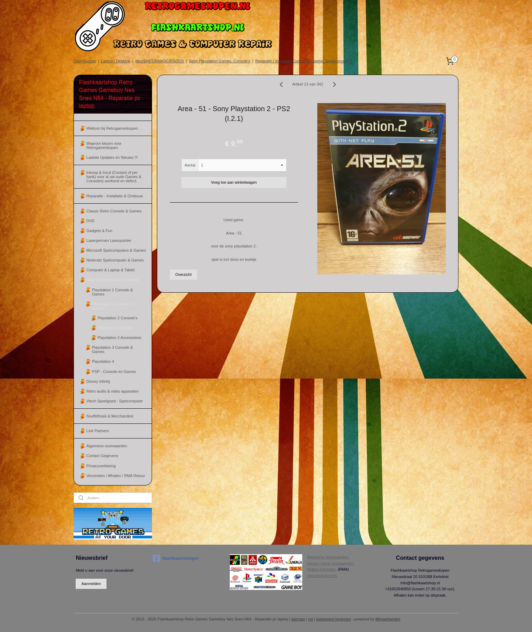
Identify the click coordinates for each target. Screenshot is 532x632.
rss (310, 619)
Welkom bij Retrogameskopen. (113, 128)
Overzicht (183, 274)
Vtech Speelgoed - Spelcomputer (115, 401)
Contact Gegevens (102, 456)
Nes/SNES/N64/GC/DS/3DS (160, 61)
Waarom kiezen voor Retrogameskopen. (104, 145)
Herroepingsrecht (321, 575)
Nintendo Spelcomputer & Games (115, 260)
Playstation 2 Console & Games (112, 306)
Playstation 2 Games (115, 328)
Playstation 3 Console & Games (112, 349)
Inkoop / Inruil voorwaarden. (330, 563)
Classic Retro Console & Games (114, 211)
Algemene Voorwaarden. (328, 557)
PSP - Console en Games (114, 371)
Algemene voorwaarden (107, 446)
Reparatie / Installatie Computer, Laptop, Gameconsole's (303, 61)
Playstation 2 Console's (118, 318)
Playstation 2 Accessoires (119, 337)
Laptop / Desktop (115, 61)
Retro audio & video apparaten (113, 391)
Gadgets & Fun (99, 231)
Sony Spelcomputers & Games (113, 280)
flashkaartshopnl (176, 558)
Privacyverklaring (101, 466)
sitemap (298, 619)
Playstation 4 (103, 361)
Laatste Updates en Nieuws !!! (112, 157)
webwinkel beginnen (333, 619)
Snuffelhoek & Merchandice (110, 416)
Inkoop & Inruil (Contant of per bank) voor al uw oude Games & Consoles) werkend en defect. (114, 176)
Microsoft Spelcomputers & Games (116, 250)
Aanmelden (91, 584)
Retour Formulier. (322, 569)
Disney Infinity (98, 381)
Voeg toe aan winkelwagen (234, 182)
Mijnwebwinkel (387, 619)
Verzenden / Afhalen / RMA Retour (116, 476)
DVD (91, 221)
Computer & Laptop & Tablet (111, 270)
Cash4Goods (85, 61)
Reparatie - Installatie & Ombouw (115, 196)
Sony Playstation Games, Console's (219, 61)
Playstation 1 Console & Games (112, 292)
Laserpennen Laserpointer (109, 240)
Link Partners (98, 431)
